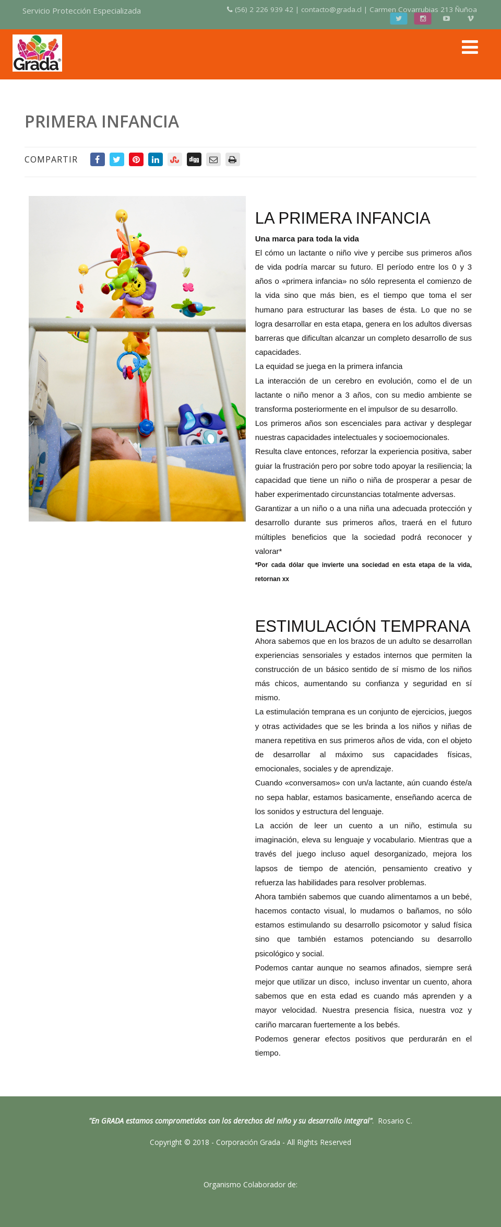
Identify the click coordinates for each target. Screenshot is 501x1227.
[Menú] (470, 47)
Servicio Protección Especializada (81, 10)
